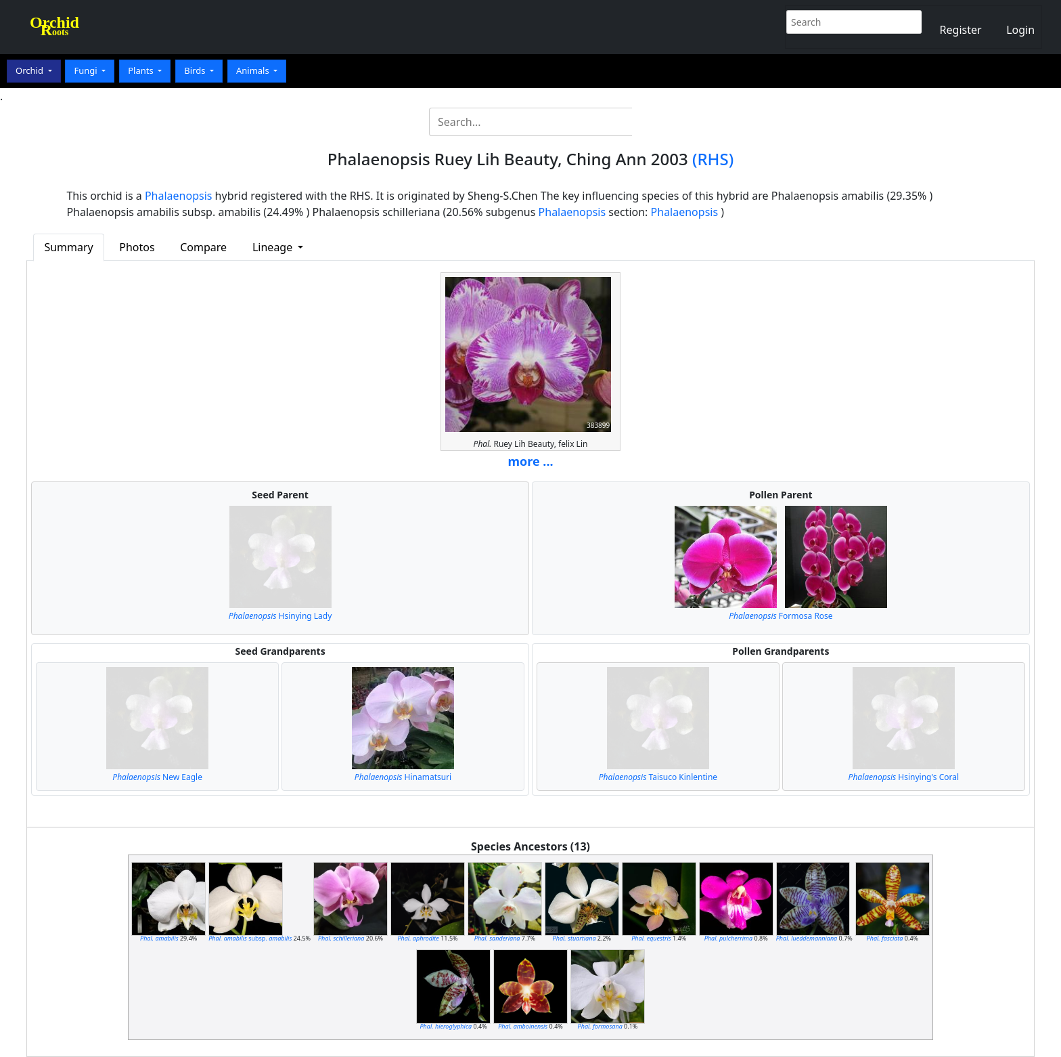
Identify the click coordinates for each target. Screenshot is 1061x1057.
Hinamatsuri (403, 777)
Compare (203, 247)
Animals (253, 70)
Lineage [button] (273, 247)
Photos (136, 247)
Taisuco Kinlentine (658, 777)
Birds (196, 70)
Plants (142, 70)
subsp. (250, 938)
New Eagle (157, 777)
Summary (68, 247)
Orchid (30, 70)
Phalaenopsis (178, 195)
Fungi (86, 70)
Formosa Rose (780, 616)
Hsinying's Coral (904, 777)
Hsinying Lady (280, 616)
